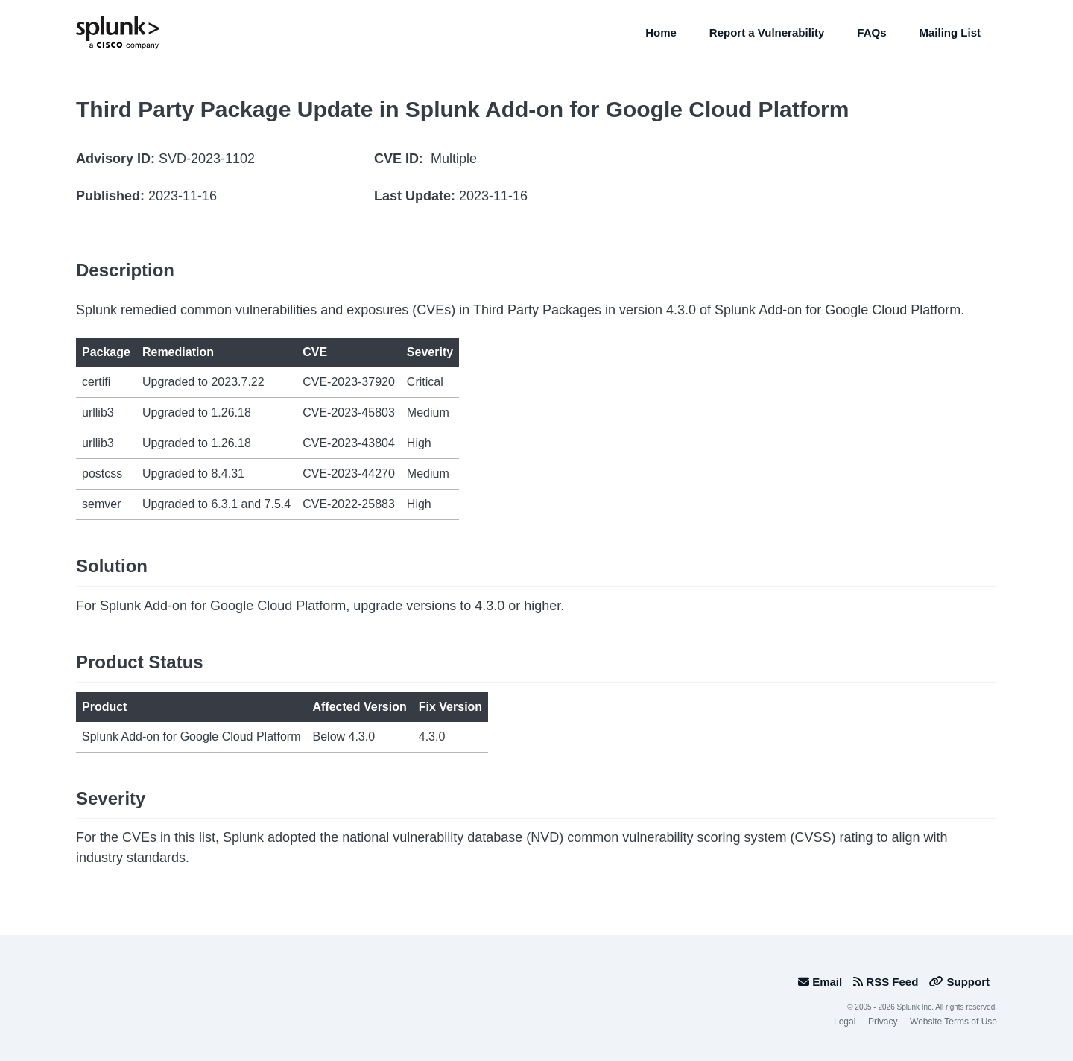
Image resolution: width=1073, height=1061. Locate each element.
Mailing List (950, 32)
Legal (844, 1021)
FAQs (871, 32)
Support (959, 981)
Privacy (882, 1021)
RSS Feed (885, 981)
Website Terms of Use (953, 1021)
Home (661, 32)
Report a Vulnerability (766, 32)
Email (820, 981)
